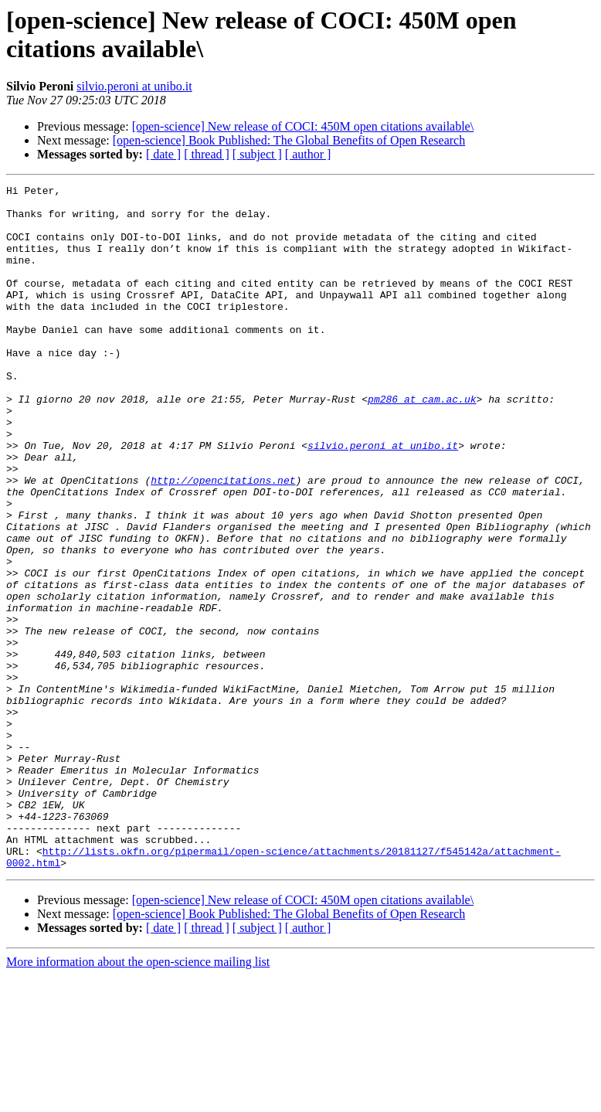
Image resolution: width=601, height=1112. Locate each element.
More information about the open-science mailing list (138, 1098)
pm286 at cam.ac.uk (422, 443)
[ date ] (163, 154)
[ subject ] (257, 154)
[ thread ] (206, 154)
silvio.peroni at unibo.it (134, 86)
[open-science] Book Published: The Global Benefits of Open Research (289, 140)
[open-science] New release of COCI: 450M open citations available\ (303, 126)
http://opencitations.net (223, 540)
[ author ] (308, 154)
